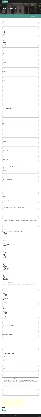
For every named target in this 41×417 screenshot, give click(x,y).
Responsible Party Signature (6, 397)
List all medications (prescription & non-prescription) (20, 201)
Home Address (20, 46)
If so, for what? (20, 171)
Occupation (20, 81)
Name (20, 22)
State (20, 54)
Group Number (20, 156)
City (20, 50)
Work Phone (20, 68)
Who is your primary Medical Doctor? (20, 331)
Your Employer (20, 77)
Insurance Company (20, 111)
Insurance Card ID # (20, 151)
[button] (38, 1)
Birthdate (20, 35)
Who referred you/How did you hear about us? (20, 104)
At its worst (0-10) (20, 365)
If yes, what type (20, 303)
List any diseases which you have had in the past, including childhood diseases (20, 208)
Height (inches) (20, 322)
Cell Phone (20, 72)
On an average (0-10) (20, 374)
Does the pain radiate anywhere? (20, 188)
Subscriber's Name (20, 138)
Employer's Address (20, 86)
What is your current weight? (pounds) (20, 326)
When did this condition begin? (20, 180)
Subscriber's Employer (20, 160)
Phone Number (20, 116)
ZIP (20, 59)
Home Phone (20, 63)
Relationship (20, 389)
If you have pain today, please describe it (20, 176)
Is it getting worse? (20, 185)
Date (20, 394)
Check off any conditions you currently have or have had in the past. (20, 255)
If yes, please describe (20, 193)
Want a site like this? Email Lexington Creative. (15, 415)
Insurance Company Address (20, 120)
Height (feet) (20, 317)
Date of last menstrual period (20, 349)
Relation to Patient (20, 142)
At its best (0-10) (20, 369)
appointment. (33, 16)
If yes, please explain (20, 217)
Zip (20, 99)
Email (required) (20, 27)
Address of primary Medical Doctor (20, 335)
